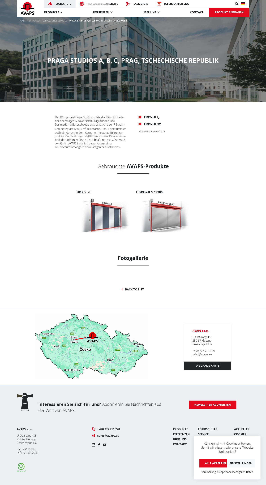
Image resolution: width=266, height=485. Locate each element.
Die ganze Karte (207, 366)
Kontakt (197, 12)
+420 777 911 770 (203, 351)
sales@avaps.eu (202, 354)
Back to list (134, 289)
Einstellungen (241, 463)
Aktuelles (241, 429)
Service (203, 434)
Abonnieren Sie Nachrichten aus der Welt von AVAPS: (99, 407)
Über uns (149, 12)
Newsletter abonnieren (212, 405)
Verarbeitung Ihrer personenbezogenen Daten (227, 472)
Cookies (240, 434)
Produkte (51, 12)
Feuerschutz (207, 429)
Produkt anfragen (229, 12)
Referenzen (101, 12)
